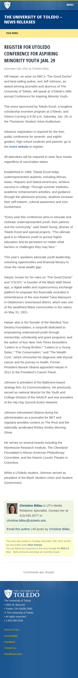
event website (18, 146)
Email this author (18, 529)
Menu (71, 5)
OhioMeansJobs (13, 654)
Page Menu (12, 33)
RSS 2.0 (65, 548)
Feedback (9, 642)
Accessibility (11, 636)
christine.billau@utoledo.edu (26, 520)
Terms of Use (11, 629)
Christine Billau (31, 505)
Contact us (10, 648)
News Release (35, 545)
